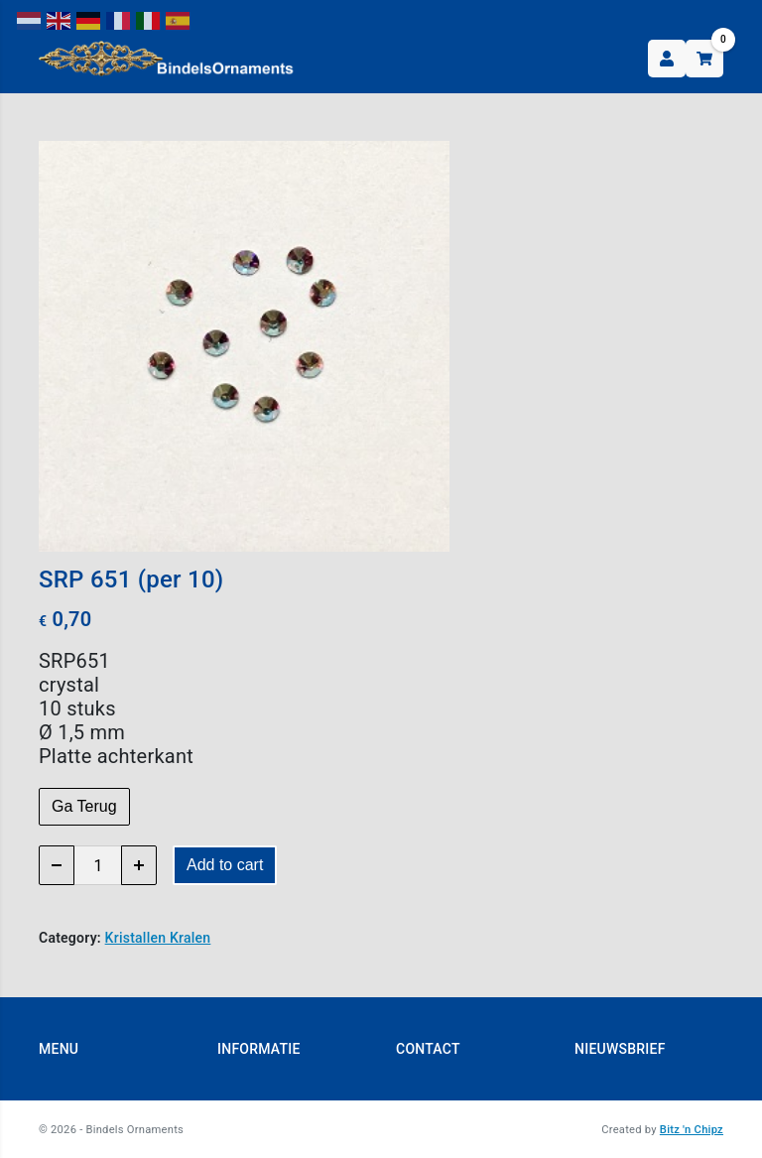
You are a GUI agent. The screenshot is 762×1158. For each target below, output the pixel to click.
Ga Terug (84, 806)
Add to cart (225, 864)
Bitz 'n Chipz (691, 1129)
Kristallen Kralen (158, 938)
